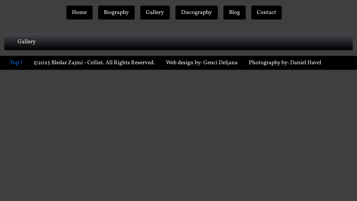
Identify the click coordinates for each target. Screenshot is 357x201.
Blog (234, 12)
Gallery (155, 12)
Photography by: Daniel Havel (285, 63)
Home (79, 12)
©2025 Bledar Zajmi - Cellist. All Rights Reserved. (94, 63)
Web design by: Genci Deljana (202, 63)
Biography (116, 12)
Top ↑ (16, 63)
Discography (196, 12)
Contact (266, 12)
